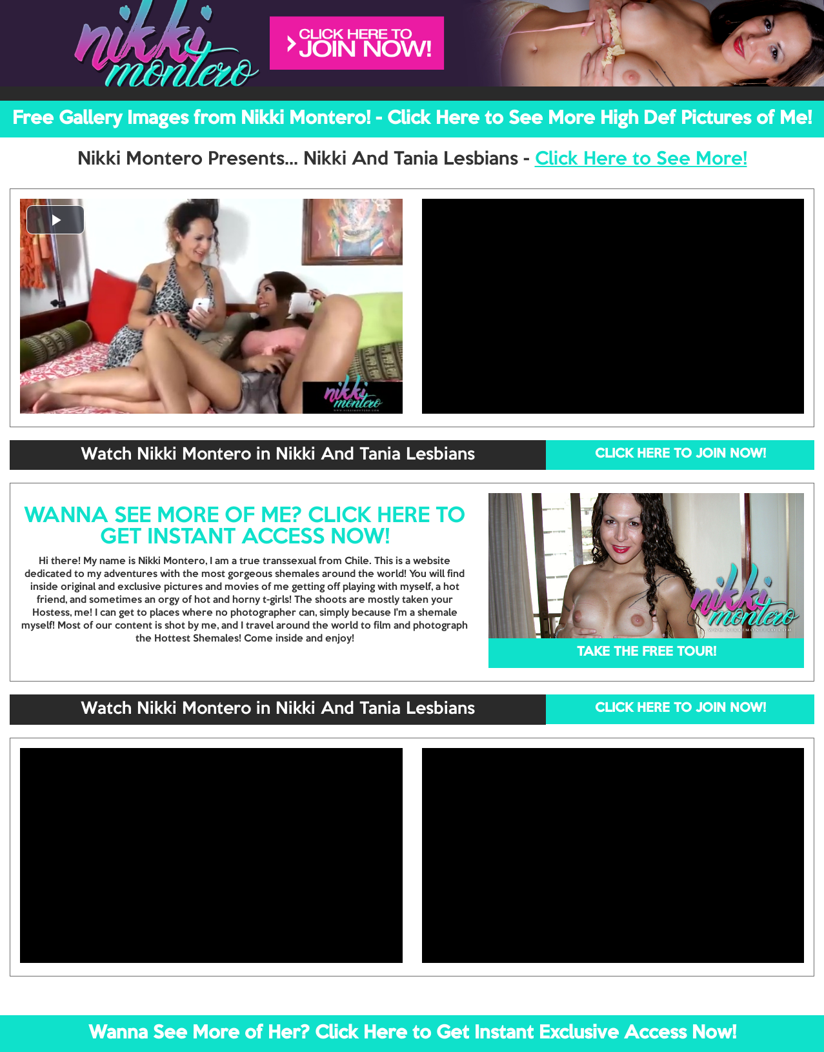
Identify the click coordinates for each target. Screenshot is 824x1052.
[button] (55, 219)
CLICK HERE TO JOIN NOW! (680, 454)
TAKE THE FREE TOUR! (646, 652)
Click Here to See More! (641, 159)
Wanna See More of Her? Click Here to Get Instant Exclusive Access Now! (412, 1033)
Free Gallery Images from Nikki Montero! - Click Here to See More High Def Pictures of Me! (412, 118)
